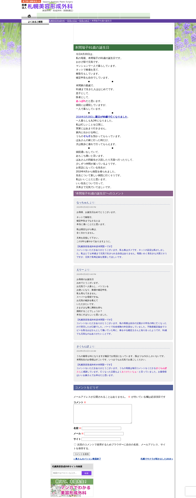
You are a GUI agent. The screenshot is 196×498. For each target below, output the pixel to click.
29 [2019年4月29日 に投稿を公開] (32, 114)
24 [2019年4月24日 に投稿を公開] (44, 109)
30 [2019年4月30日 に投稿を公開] (38, 114)
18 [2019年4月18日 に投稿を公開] (50, 105)
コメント (80, 402)
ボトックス (37, 357)
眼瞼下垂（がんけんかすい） (45, 269)
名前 (77, 432)
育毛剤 (34, 330)
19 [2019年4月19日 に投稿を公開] (56, 105)
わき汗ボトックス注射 (42, 302)
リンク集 (31, 412)
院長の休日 (57, 21)
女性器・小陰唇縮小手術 (43, 280)
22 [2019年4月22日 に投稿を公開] (32, 109)
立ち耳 (34, 308)
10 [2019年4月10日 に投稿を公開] (44, 100)
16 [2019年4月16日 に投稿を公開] (38, 105)
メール (78, 437)
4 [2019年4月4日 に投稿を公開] (50, 96)
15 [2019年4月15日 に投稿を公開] (32, 105)
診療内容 (86, 15)
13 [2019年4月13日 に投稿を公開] (62, 100)
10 (42, 143)
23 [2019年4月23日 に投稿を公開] (38, 109)
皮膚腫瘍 (36, 346)
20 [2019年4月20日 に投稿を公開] (62, 105)
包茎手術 (36, 341)
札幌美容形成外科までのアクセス (43, 390)
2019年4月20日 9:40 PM (86, 274)
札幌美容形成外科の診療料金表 (42, 396)
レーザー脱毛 (38, 313)
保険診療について (36, 401)
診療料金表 (105, 15)
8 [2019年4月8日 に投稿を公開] (32, 100)
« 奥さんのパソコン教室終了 (87, 462)
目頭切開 (36, 352)
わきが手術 (42, 296)
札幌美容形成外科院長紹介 (40, 407)
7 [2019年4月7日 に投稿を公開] (26, 100)
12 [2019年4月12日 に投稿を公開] (56, 100)
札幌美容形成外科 (29, 21)
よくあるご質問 (161, 15)
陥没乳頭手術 (38, 274)
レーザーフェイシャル (42, 319)
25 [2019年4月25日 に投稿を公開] (50, 109)
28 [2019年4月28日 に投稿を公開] (26, 114)
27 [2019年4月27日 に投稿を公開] (62, 109)
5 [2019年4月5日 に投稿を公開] (56, 96)
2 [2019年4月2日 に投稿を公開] (38, 96)
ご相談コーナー (147, 6)
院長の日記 (45, 21)
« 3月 (26, 120)
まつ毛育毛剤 (38, 335)
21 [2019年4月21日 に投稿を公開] (26, 109)
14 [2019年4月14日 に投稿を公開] (26, 105)
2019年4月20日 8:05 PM (86, 207)
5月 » (34, 120)
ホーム (29, 15)
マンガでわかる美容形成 (65, 15)
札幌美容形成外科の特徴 (39, 379)
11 (45, 143)
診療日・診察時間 (131, 15)
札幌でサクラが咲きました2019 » (157, 462)
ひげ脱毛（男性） (40, 324)
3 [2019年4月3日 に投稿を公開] (44, 96)
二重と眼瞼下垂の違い (38, 291)
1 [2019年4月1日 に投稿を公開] (32, 96)
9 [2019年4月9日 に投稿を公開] (38, 100)
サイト (77, 442)
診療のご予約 (165, 6)
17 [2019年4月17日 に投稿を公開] (44, 105)
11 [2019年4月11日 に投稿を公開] (50, 100)
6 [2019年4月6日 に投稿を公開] (61, 96)
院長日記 (46, 15)
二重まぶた (37, 285)
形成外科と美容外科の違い (40, 385)
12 (48, 143)
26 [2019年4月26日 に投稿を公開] (56, 109)
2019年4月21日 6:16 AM (86, 351)
